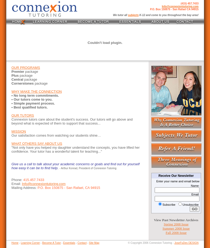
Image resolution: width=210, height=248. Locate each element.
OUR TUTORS (23, 115)
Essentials (69, 242)
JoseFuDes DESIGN (186, 242)
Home (15, 242)
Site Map (94, 242)
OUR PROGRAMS (26, 68)
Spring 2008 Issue (176, 224)
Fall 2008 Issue (176, 233)
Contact (81, 242)
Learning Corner (30, 242)
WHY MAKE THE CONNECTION (37, 92)
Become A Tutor (51, 242)
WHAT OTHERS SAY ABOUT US (37, 144)
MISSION (19, 131)
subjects (133, 15)
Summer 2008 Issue (176, 228)
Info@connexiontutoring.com (180, 6)
